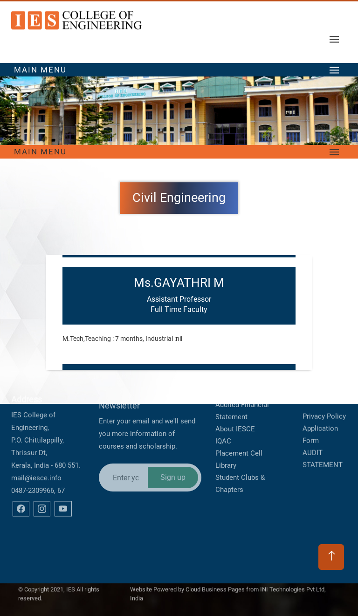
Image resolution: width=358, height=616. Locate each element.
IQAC (223, 421)
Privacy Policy (324, 404)
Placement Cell (238, 433)
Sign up (173, 455)
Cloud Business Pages (215, 585)
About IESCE (235, 409)
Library (225, 446)
